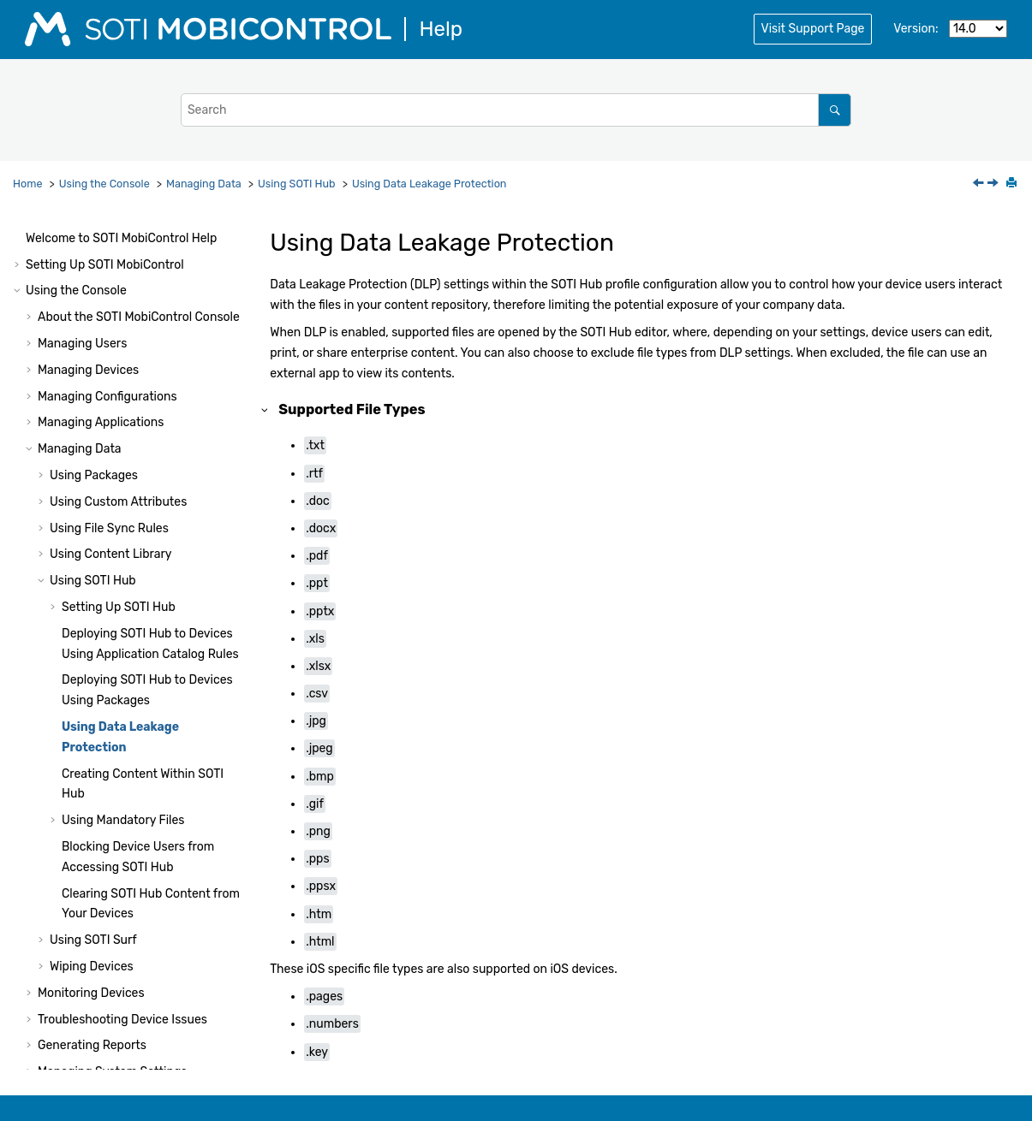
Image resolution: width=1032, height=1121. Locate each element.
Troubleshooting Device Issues (122, 737)
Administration (116, 869)
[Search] (834, 110)
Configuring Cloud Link (89, 974)
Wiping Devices (92, 684)
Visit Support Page (813, 28)
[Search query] (516, 110)
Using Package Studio (86, 894)
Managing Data (204, 183)
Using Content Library (110, 271)
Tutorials (99, 1000)
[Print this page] (1013, 184)
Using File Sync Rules (109, 246)
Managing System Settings (112, 789)
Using (297, 183)
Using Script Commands (93, 921)
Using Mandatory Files (123, 538)
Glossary (50, 1026)
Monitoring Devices (91, 710)
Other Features (79, 816)
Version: (915, 28)
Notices (47, 1053)
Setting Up (119, 324)
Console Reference (140, 842)
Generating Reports (92, 763)
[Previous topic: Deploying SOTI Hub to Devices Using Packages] (980, 184)
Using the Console (104, 183)
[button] (43, 246)
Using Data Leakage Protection (429, 183)
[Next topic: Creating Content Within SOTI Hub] (994, 184)
